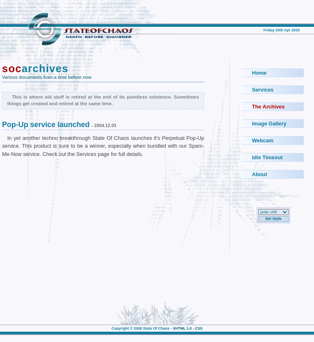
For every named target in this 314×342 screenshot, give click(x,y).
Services (262, 90)
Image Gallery (269, 123)
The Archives (268, 107)
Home (259, 73)
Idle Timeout (267, 157)
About (259, 174)
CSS (199, 328)
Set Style (273, 219)
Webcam (262, 140)
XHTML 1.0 (182, 328)
